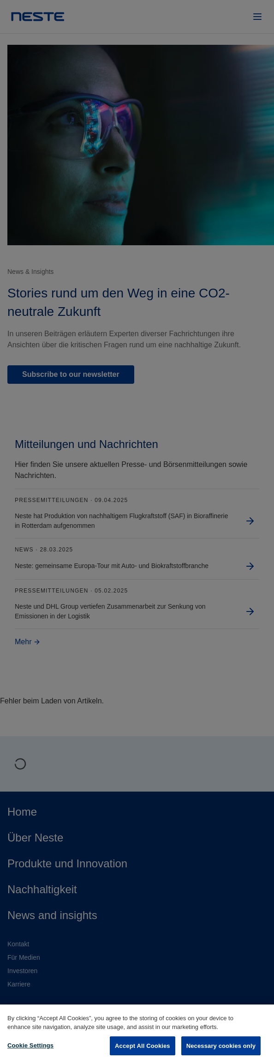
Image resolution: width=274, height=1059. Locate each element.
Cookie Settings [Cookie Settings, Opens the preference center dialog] (30, 1049)
